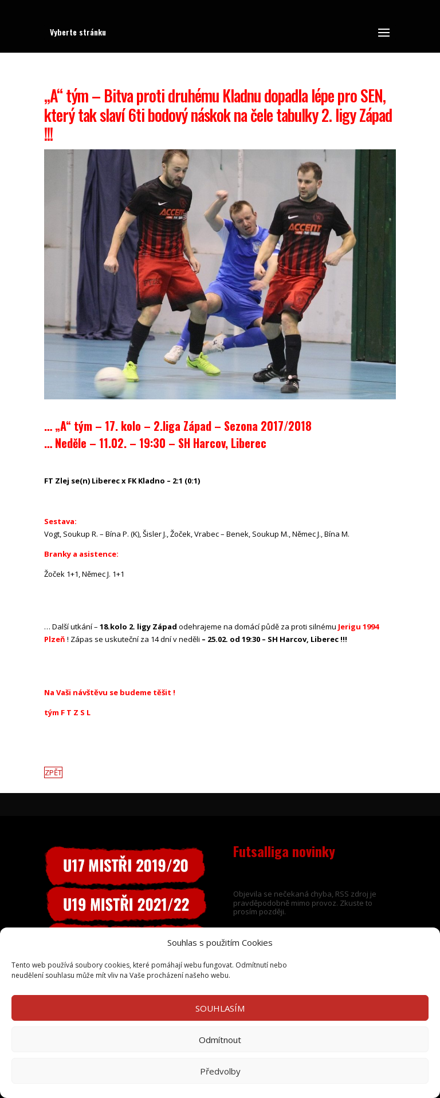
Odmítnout (220, 1039)
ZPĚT (53, 772)
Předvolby (220, 1071)
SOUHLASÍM (220, 1008)
